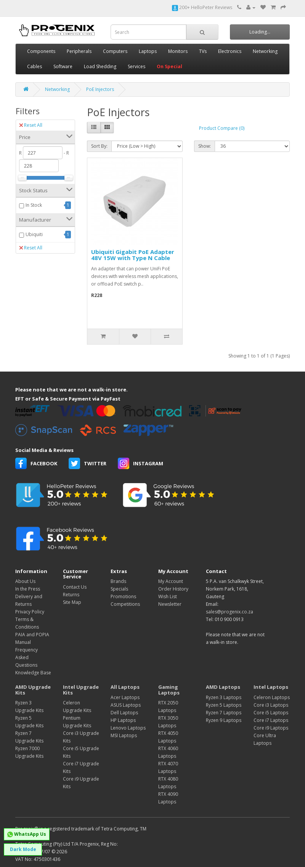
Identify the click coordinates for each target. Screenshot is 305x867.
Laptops (148, 51)
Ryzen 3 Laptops (223, 697)
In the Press (27, 589)
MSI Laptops (124, 735)
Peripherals (79, 51)
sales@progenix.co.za (229, 611)
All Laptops (125, 686)
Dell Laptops (124, 712)
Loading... (259, 32)
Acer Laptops (125, 697)
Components (41, 51)
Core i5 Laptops (271, 712)
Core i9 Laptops (271, 728)
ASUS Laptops (126, 705)
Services (136, 66)
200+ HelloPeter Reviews (202, 7)
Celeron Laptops (272, 697)
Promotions (123, 596)
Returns (71, 594)
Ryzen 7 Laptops (223, 712)
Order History (173, 589)
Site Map (72, 602)
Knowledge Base (33, 672)
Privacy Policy (29, 611)
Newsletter (169, 604)
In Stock (34, 205)
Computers (115, 51)
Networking (265, 51)
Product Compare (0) (221, 128)
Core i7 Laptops (271, 720)
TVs (203, 51)
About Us (25, 581)
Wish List (167, 596)
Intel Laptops (271, 686)
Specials (119, 589)
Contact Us (75, 587)
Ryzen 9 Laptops (223, 720)
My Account (170, 581)
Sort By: (99, 146)
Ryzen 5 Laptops (223, 705)
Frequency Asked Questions (26, 657)
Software (62, 66)
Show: (204, 146)
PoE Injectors (100, 89)
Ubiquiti (34, 234)
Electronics (229, 51)
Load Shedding (100, 66)
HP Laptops (123, 720)
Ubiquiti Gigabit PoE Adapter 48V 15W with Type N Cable (132, 255)
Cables (34, 66)
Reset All (30, 125)
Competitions (125, 604)
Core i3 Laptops (271, 705)
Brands (118, 581)
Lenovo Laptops (128, 728)
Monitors (178, 51)
